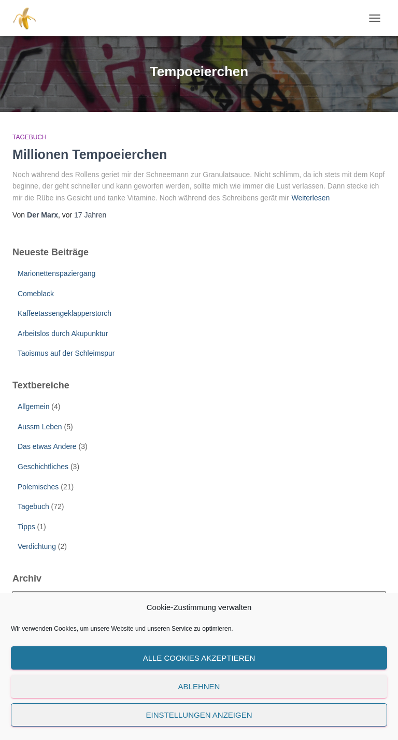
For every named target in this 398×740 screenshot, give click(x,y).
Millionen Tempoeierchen (89, 154)
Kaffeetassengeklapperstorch (64, 313)
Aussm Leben (40, 427)
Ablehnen (199, 686)
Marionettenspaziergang (56, 273)
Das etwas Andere (47, 446)
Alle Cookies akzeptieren (199, 658)
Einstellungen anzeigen (199, 714)
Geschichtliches (43, 466)
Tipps (26, 527)
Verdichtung (37, 546)
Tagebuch (29, 137)
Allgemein (33, 406)
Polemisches (38, 487)
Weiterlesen (311, 198)
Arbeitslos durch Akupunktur (63, 333)
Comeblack (36, 293)
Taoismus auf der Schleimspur (66, 353)
